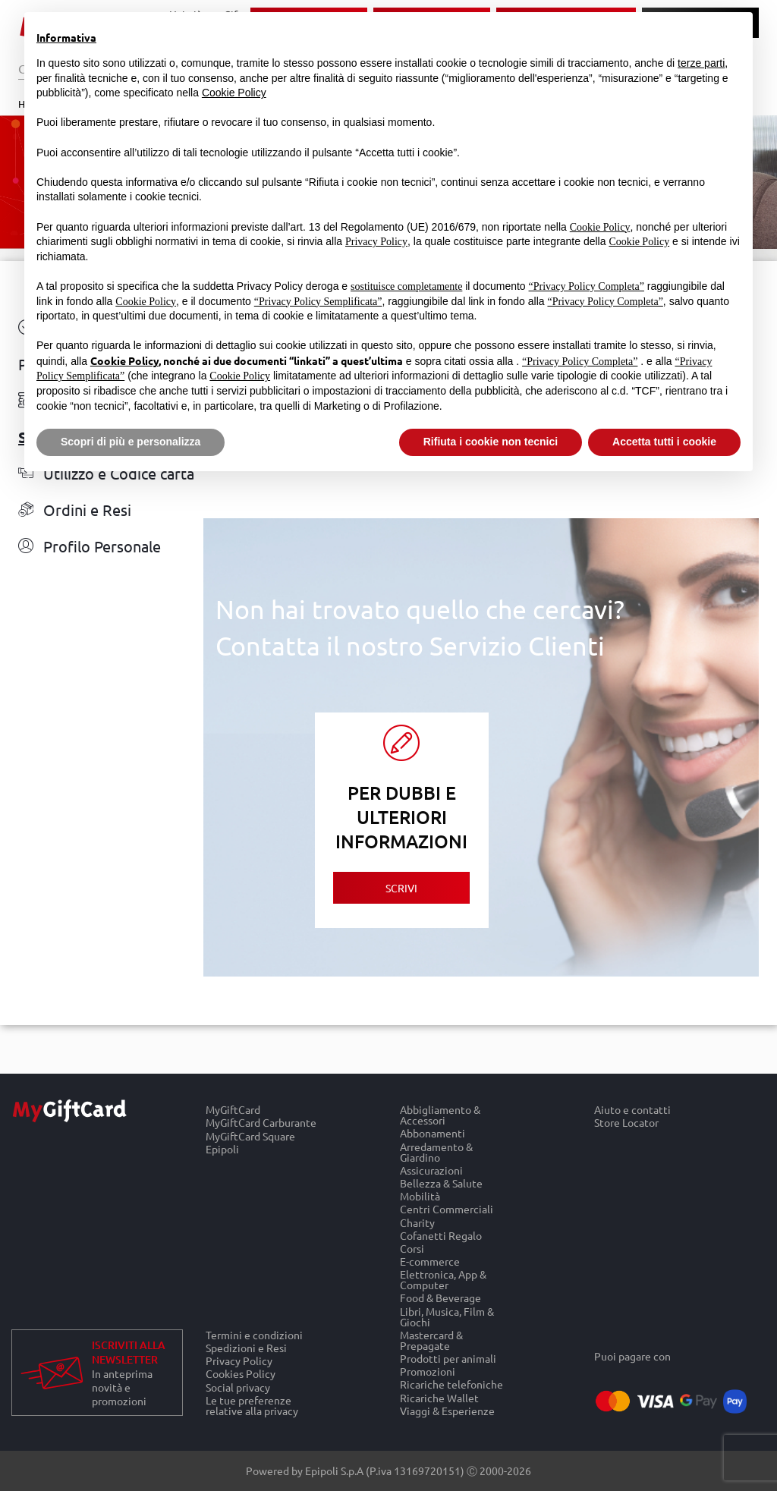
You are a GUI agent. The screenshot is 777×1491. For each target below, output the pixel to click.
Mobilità (420, 1196)
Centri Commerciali (446, 1209)
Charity (417, 1222)
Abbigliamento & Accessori (440, 1115)
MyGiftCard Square (250, 1135)
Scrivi (401, 888)
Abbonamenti (432, 1133)
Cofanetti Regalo (441, 1234)
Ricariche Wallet (439, 1397)
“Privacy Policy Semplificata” (318, 301)
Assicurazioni (431, 1169)
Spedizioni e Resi (246, 1347)
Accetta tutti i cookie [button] (664, 442)
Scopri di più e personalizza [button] (130, 442)
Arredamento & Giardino (436, 1151)
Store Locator (626, 1123)
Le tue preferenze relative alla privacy (252, 1405)
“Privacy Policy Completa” (586, 286)
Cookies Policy (240, 1373)
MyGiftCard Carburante (261, 1122)
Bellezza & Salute (441, 1182)
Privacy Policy (239, 1360)
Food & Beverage (440, 1297)
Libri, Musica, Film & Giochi (447, 1316)
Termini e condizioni (254, 1335)
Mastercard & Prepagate (431, 1339)
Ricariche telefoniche (451, 1384)
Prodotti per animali (448, 1357)
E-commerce (430, 1260)
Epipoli (222, 1149)
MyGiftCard (233, 1109)
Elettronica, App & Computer (443, 1279)
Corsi (412, 1247)
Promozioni (427, 1371)
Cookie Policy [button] (234, 93)
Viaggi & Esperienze (447, 1410)
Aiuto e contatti (632, 1109)
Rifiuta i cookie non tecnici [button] (490, 442)
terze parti (701, 63)
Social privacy (238, 1386)
